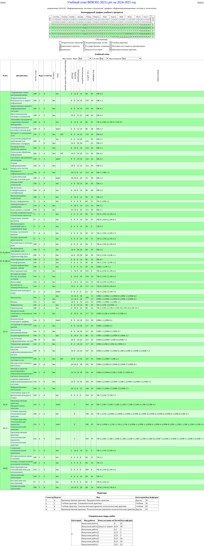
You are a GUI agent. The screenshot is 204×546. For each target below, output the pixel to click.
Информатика (17, 305)
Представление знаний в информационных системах (21, 108)
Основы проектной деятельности (19, 238)
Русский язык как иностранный (18, 481)
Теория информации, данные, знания (20, 266)
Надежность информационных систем (22, 172)
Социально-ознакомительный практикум (18, 450)
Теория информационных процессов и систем (19, 165)
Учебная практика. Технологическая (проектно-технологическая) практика (19, 424)
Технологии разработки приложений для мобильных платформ (21, 141)
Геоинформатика (18, 262)
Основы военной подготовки (18, 487)
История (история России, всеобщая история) (18, 276)
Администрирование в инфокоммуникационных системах (22, 381)
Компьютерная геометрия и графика (20, 320)
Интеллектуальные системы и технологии (20, 115)
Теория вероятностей (20, 335)
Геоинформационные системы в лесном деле (21, 128)
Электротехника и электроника (18, 205)
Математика (16, 297)
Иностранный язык (19, 271)
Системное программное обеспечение (21, 158)
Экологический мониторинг (17, 476)
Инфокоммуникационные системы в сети (22, 358)
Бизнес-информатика (20, 201)
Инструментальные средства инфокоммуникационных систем (22, 351)
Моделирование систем (21, 259)
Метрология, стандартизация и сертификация (18, 190)
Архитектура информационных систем (22, 339)
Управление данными (20, 344)
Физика (14, 302)
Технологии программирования (19, 331)
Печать (200, 2)
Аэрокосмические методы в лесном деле (20, 177)
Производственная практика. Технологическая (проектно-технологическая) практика (19, 438)
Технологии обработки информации (21, 153)
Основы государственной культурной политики (22, 462)
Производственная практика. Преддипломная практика (19, 404)
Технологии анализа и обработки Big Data (20, 255)
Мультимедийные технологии (18, 197)
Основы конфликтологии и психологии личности (21, 214)
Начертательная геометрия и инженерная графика (21, 313)
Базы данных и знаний (20, 210)
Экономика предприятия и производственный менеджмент (21, 122)
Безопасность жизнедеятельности (19, 286)
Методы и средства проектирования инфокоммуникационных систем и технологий (22, 372)
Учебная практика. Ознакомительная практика (19, 413)
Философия (16, 282)
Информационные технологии (18, 388)
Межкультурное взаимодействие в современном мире (19, 226)
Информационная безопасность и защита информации (21, 100)
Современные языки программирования (19, 93)
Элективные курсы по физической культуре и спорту (21, 395)
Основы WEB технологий (17, 183)
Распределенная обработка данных (19, 147)
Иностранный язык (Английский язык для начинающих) (20, 469)
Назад (3, 2)
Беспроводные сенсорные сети (17, 249)
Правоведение (17, 308)
